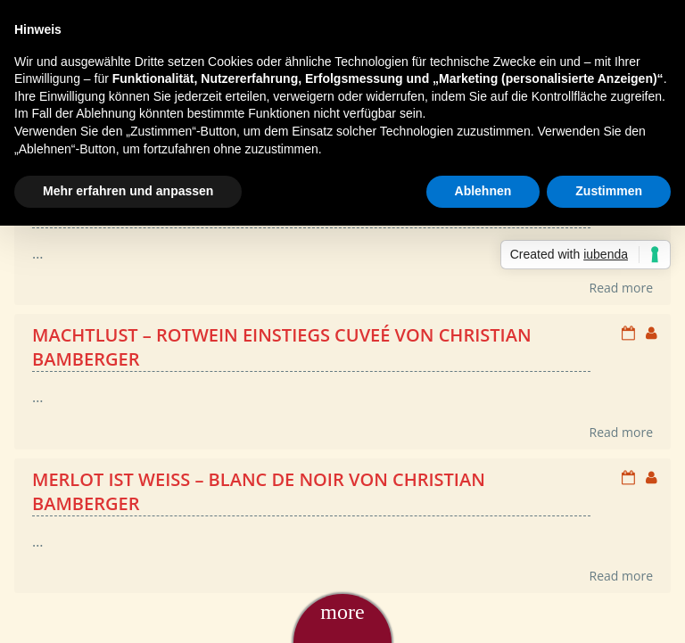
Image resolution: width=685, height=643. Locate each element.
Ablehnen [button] (483, 191)
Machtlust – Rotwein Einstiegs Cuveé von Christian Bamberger (282, 347)
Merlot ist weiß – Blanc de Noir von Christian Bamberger (258, 491)
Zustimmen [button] (608, 191)
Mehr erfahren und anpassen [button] (128, 191)
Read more (621, 287)
